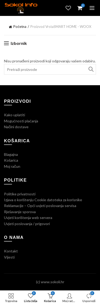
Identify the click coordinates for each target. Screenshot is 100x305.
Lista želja (68, 8)
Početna (19, 26)
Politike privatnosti (19, 194)
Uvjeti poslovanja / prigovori (27, 223)
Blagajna (11, 154)
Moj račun (12, 166)
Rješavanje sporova (20, 211)
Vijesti (9, 257)
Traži (90, 69)
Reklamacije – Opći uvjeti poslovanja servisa (40, 205)
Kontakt (11, 251)
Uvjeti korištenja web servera (28, 217)
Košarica (11, 160)
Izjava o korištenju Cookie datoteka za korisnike (43, 199)
